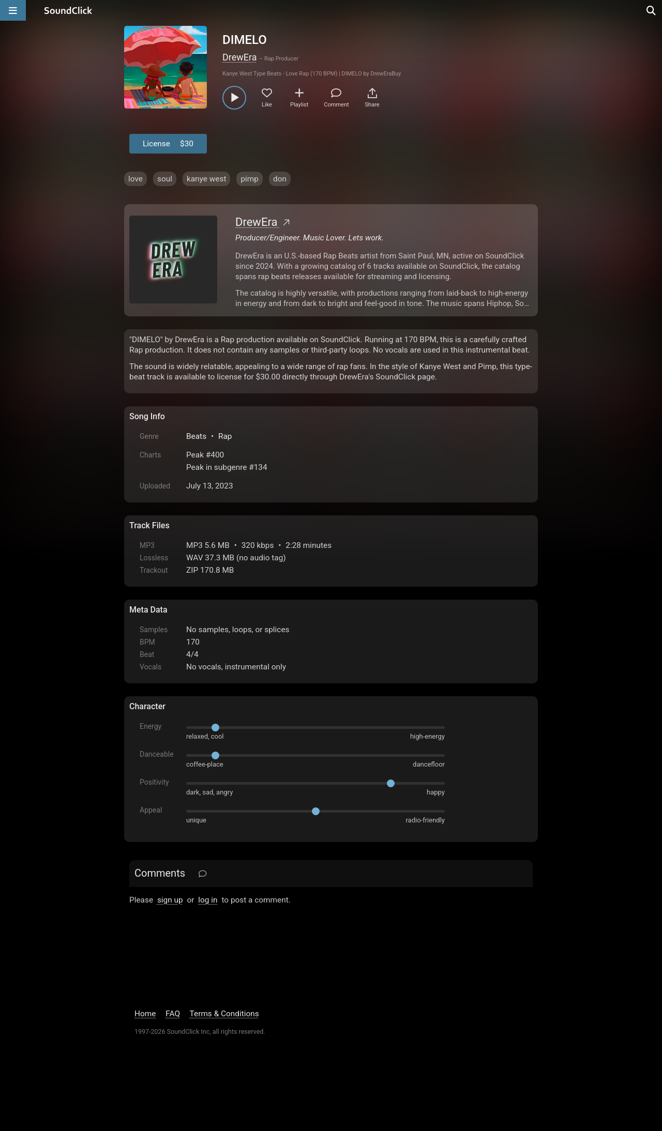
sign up (170, 900)
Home (145, 1013)
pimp (249, 179)
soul (164, 179)
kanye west (207, 179)
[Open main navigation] (13, 10)
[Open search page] (651, 10)
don (280, 179)
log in (207, 900)
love (135, 179)
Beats (196, 436)
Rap (225, 436)
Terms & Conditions (224, 1013)
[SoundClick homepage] (68, 10)
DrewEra (239, 57)
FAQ (173, 1013)
